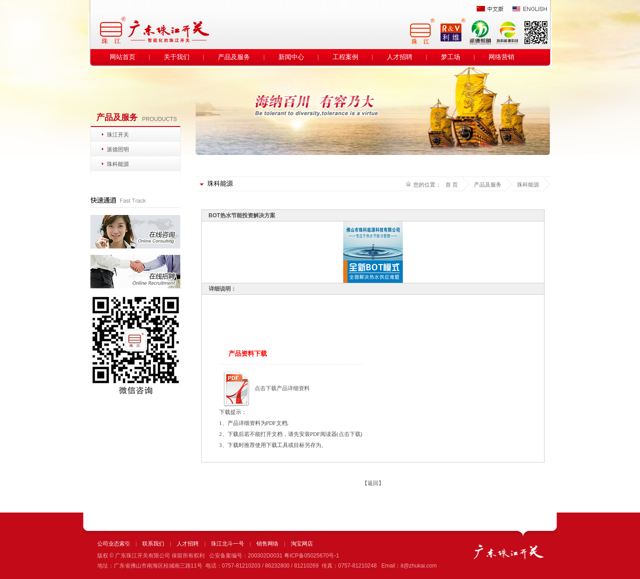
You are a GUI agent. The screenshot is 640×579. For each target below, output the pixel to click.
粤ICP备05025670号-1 (311, 555)
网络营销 (501, 57)
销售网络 (267, 543)
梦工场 (450, 57)
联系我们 (153, 543)
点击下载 (350, 434)
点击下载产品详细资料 (282, 388)
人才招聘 (399, 57)
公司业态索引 (113, 543)
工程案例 (345, 57)
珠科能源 (118, 164)
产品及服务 (234, 57)
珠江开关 (118, 135)
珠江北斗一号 (227, 543)
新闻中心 (291, 57)
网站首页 (122, 57)
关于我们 (176, 57)
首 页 (451, 185)
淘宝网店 (302, 543)
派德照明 (118, 149)
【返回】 (373, 483)
